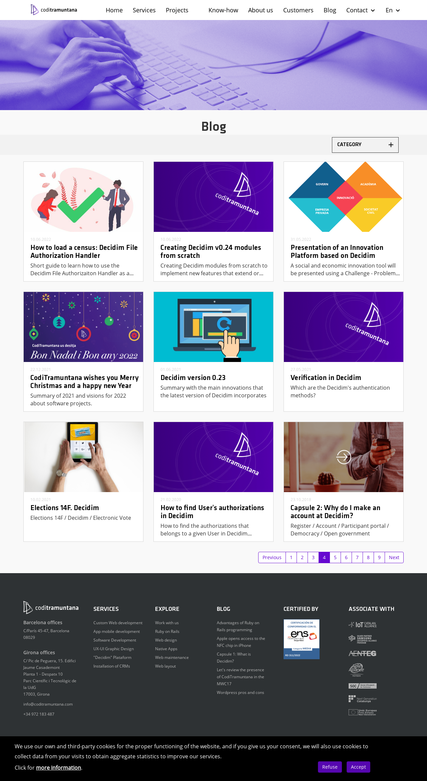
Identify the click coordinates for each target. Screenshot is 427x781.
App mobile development (116, 631)
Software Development (114, 640)
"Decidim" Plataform (112, 657)
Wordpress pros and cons (240, 692)
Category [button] (365, 144)
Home (114, 10)
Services (144, 10)
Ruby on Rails (167, 631)
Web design (166, 640)
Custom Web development (117, 623)
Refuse (330, 767)
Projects (177, 10)
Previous (272, 557)
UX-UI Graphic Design (113, 649)
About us (260, 10)
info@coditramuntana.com (48, 704)
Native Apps (166, 649)
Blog (330, 10)
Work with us (167, 623)
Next (394, 557)
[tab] (365, 144)
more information (58, 767)
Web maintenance (172, 657)
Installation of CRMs (111, 666)
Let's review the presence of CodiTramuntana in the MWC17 (240, 677)
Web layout (165, 666)
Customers (298, 10)
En (393, 10)
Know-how (223, 10)
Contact (361, 10)
